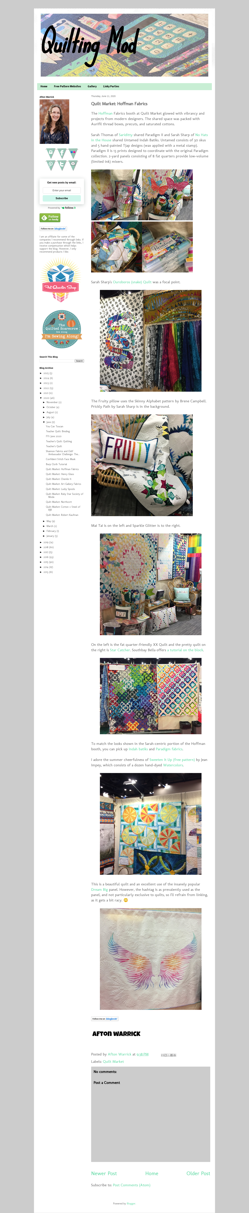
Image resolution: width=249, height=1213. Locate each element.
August (51, 412)
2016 (46, 557)
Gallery (92, 86)
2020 (47, 397)
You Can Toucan (54, 426)
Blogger (131, 1203)
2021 (46, 393)
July (49, 417)
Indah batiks (138, 749)
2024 (47, 378)
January (51, 535)
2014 (46, 567)
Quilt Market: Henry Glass (60, 474)
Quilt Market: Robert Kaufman (62, 514)
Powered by (62, 207)
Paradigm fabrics (169, 749)
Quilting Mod (87, 42)
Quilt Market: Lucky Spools (60, 489)
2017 (46, 552)
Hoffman (105, 113)
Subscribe (62, 198)
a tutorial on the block (185, 650)
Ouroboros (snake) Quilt (132, 282)
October (51, 407)
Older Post (198, 1173)
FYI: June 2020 (53, 436)
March (50, 526)
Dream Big (99, 889)
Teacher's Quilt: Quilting (59, 441)
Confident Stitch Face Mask (60, 459)
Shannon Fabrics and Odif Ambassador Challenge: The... (62, 453)
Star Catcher (120, 650)
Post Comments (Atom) (131, 1185)
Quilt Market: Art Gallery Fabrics (63, 483)
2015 (46, 562)
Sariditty (126, 134)
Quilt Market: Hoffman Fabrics (62, 469)
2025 (47, 373)
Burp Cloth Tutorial (56, 464)
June (49, 422)
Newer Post (104, 1173)
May (49, 521)
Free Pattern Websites (67, 86)
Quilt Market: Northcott (59, 501)
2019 (46, 542)
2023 (47, 383)
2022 (47, 388)
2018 (46, 547)
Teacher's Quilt (54, 446)
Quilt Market (113, 1061)
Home (43, 86)
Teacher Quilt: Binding (58, 431)
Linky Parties (111, 86)
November (53, 402)
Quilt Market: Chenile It (58, 479)
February (52, 531)
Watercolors (173, 765)
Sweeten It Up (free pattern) (172, 759)
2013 (46, 572)
